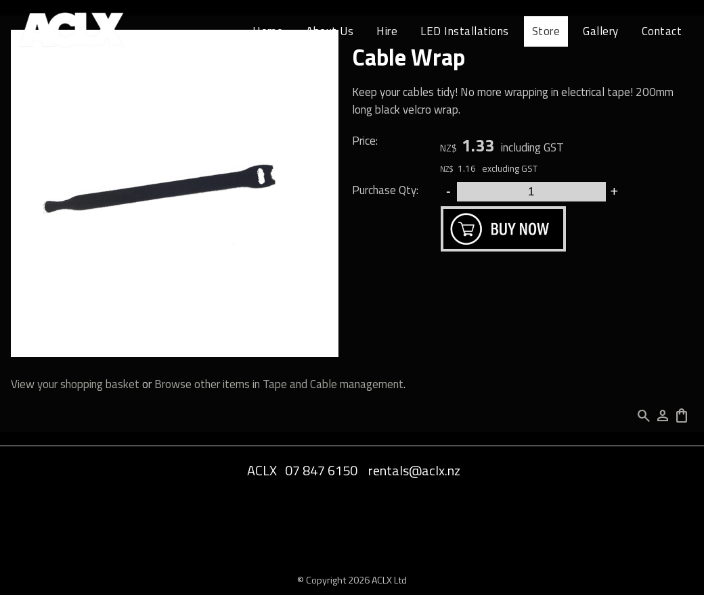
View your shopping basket (75, 384)
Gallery (601, 31)
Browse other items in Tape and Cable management (278, 384)
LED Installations (464, 31)
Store (546, 31)
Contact (662, 31)
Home (267, 31)
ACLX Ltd (389, 580)
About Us (329, 31)
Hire (386, 31)
